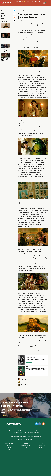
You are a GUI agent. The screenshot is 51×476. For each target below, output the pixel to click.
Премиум (23, 4)
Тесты (2, 12)
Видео (2, 18)
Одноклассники (41, 447)
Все (2, 10)
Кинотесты (37, 1)
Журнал (23, 1)
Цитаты (3, 15)
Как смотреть (17, 4)
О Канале (25, 443)
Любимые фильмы (5, 16)
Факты (2, 13)
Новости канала (5, 20)
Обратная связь (25, 445)
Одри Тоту (36, 87)
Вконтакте (42, 445)
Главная (19, 10)
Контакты (25, 447)
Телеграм (41, 443)
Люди (33, 1)
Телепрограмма (18, 1)
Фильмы (28, 1)
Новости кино (4, 21)
